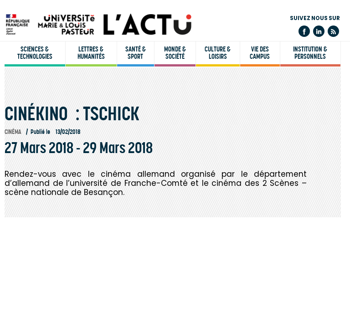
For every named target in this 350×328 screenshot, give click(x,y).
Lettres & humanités (91, 53)
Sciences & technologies (34, 53)
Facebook (304, 31)
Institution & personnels (310, 53)
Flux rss (333, 31)
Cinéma (13, 132)
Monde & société (175, 53)
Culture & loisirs (218, 53)
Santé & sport (135, 53)
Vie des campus (260, 53)
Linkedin (318, 31)
